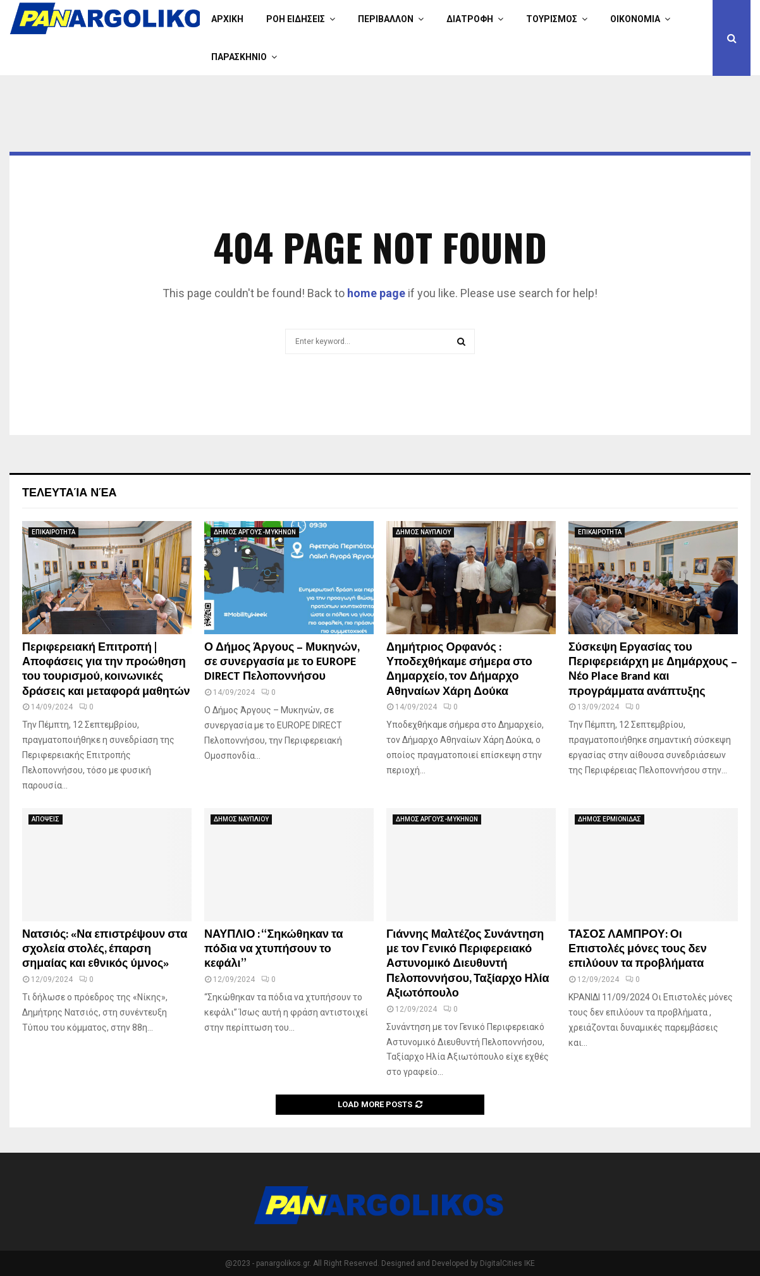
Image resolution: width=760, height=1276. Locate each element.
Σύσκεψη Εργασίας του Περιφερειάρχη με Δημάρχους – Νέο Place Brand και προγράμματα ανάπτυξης (652, 669)
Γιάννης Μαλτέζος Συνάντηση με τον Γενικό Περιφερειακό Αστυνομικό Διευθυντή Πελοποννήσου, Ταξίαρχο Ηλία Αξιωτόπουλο (467, 964)
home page (376, 293)
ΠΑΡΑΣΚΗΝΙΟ (239, 57)
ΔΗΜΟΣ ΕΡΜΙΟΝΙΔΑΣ (609, 819)
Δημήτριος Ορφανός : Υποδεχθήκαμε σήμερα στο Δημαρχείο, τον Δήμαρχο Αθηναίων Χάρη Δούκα (459, 669)
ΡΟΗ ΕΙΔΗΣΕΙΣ (295, 19)
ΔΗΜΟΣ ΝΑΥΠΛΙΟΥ (423, 532)
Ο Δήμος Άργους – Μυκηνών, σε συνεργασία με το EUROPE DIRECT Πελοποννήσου (281, 662)
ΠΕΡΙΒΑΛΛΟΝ (386, 19)
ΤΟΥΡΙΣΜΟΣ (551, 19)
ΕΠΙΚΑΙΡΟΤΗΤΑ (53, 532)
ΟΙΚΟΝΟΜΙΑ (635, 19)
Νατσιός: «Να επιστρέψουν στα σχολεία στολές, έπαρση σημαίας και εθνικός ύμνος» (104, 949)
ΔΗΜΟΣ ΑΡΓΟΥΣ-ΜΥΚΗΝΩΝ (255, 532)
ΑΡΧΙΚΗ (227, 19)
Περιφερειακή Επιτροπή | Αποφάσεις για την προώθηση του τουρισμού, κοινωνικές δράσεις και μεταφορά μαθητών (106, 669)
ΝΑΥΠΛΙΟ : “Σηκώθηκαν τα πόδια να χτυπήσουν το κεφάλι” (273, 949)
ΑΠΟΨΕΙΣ (45, 819)
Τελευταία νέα (69, 491)
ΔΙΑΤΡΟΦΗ (469, 19)
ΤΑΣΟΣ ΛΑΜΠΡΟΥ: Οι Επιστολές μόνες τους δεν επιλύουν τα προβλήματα (637, 949)
